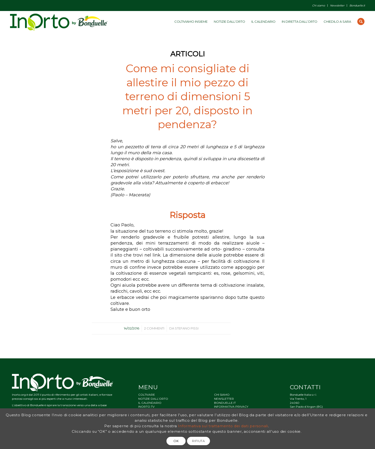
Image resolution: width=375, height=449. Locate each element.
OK (176, 441)
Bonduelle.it (357, 5)
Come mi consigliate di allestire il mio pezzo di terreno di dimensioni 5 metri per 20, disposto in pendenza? (187, 96)
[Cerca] (361, 21)
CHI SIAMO (222, 394)
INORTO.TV (146, 406)
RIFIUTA (198, 441)
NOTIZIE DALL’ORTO (153, 398)
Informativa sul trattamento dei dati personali (223, 426)
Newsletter (337, 5)
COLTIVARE (146, 394)
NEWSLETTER (224, 398)
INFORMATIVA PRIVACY (231, 406)
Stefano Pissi (187, 328)
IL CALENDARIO (149, 403)
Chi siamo (318, 5)
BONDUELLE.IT (225, 403)
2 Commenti (154, 328)
